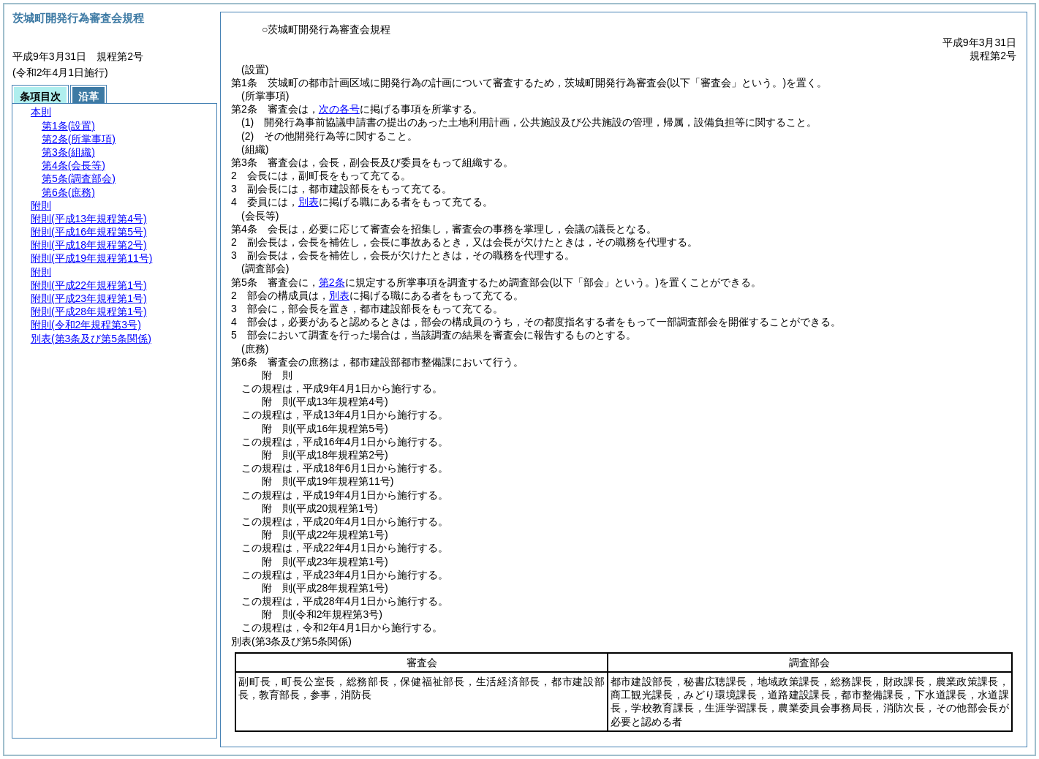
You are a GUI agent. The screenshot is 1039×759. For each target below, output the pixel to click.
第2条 (332, 282)
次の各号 (339, 109)
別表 (308, 202)
